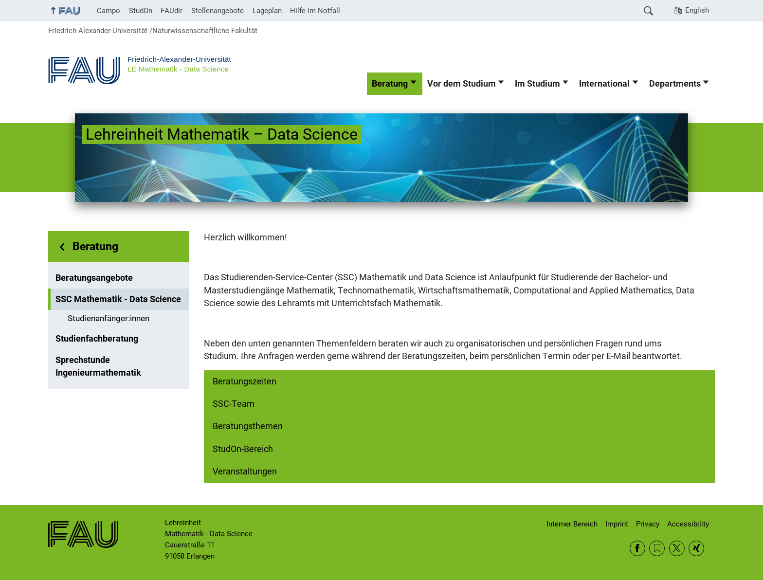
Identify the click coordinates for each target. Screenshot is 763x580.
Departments (675, 84)
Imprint (616, 524)
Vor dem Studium (461, 84)
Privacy (647, 524)
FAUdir (171, 10)
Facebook (637, 548)
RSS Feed (657, 548)
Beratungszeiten (244, 381)
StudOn (140, 10)
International (604, 84)
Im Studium (537, 84)
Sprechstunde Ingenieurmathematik (98, 366)
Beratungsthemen (248, 426)
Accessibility (688, 524)
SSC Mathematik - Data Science (118, 299)
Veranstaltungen (245, 471)
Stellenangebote (217, 10)
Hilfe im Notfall (315, 10)
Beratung (390, 84)
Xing (696, 548)
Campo (108, 10)
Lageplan (267, 10)
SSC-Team (233, 404)
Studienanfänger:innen (108, 318)
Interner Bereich (572, 524)
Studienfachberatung (96, 339)
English (697, 10)
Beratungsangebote (94, 278)
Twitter (677, 548)
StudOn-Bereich (243, 449)
